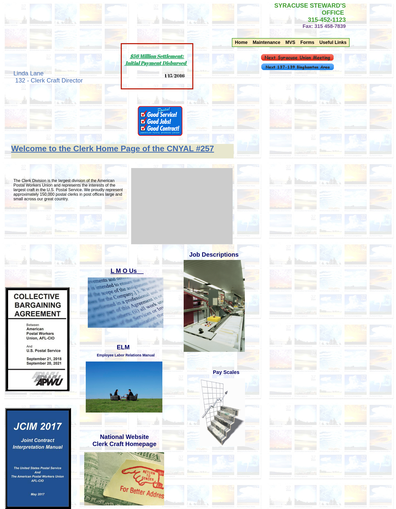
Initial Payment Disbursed (155, 63)
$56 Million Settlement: (157, 56)
